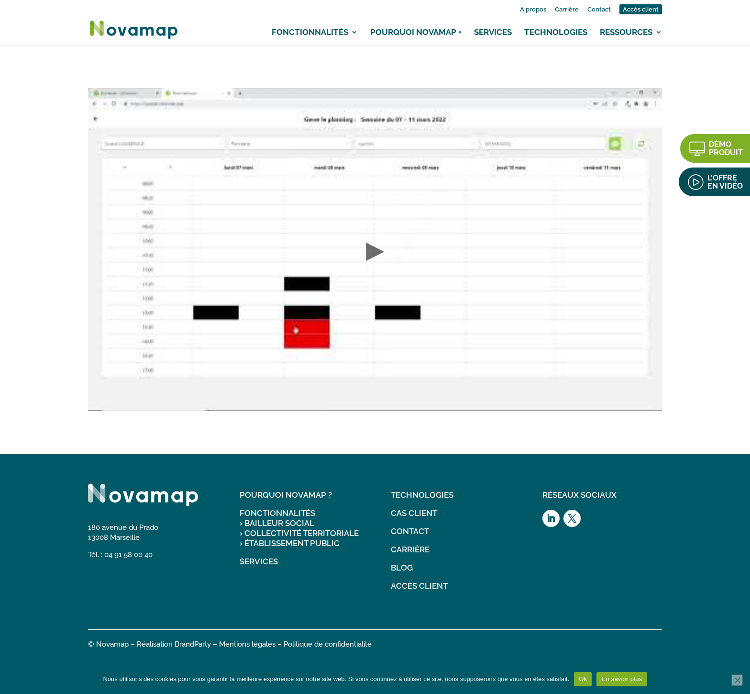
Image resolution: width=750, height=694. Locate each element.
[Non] (737, 680)
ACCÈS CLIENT (419, 586)
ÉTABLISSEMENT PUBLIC (292, 543)
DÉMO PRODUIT (726, 148)
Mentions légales (247, 644)
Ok (583, 679)
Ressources (626, 32)
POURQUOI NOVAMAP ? (286, 495)
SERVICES (259, 561)
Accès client (641, 9)
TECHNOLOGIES (422, 495)
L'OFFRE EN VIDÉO (725, 181)
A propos (533, 9)
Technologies (555, 32)
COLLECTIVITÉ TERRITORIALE (301, 533)
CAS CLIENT (414, 513)
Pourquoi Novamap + (416, 32)
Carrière (567, 9)
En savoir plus (621, 679)
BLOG (402, 567)
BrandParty (193, 644)
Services (493, 32)
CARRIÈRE (410, 549)
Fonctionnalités (310, 32)
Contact (599, 9)
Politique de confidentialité (328, 644)
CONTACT (410, 531)
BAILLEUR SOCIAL (279, 523)
